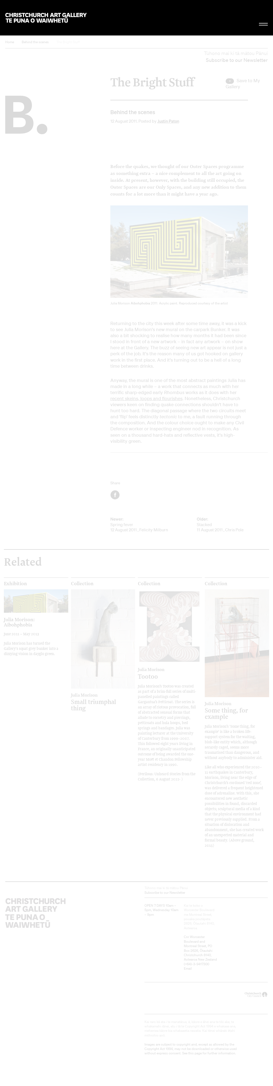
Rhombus (174, 392)
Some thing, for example (229, 710)
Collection (82, 583)
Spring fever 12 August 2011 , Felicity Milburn (145, 524)
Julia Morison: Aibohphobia (19, 622)
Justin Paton (168, 121)
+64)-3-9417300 (197, 964)
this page (195, 1053)
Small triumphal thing (95, 702)
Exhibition (15, 583)
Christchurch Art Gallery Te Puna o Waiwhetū (46, 18)
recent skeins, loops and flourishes (146, 398)
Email (188, 968)
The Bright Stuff (68, 42)
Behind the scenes (35, 42)
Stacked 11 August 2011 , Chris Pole (232, 524)
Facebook (115, 495)
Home (9, 42)
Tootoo (162, 673)
